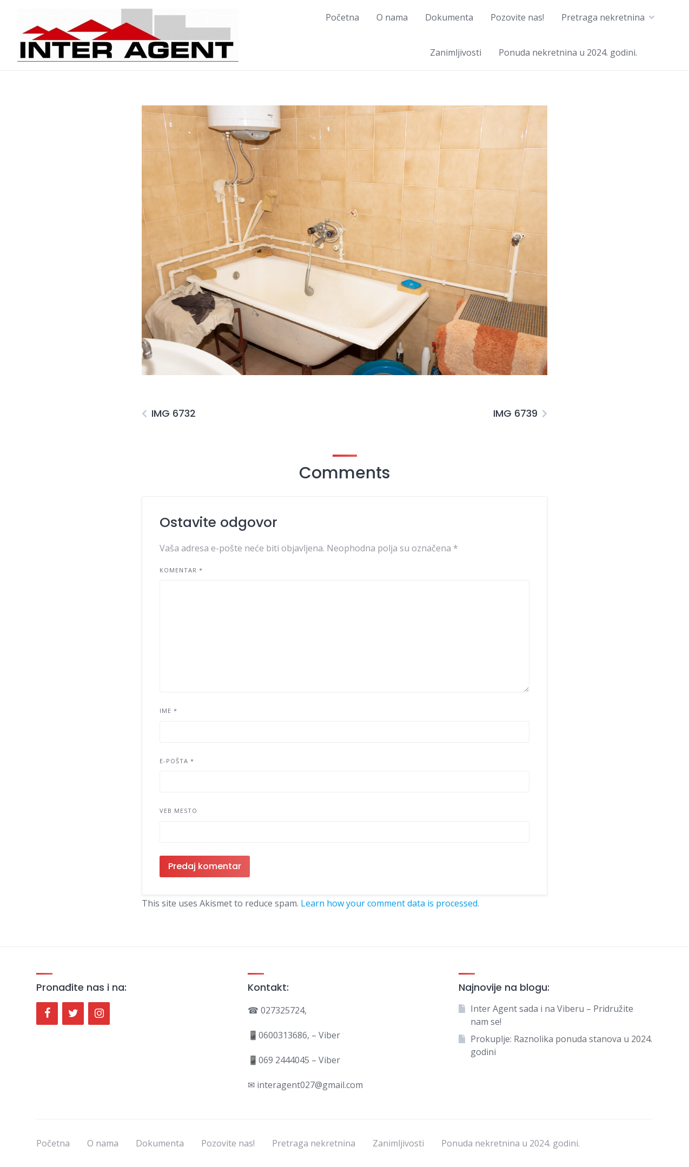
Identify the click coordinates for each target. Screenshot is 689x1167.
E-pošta (177, 761)
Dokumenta (449, 17)
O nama (392, 17)
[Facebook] (47, 1013)
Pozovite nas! (517, 17)
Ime (168, 710)
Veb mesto (178, 810)
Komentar (181, 570)
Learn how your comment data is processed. (390, 903)
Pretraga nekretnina (603, 17)
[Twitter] (73, 1013)
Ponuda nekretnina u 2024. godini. (568, 52)
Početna (342, 17)
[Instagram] (99, 1013)
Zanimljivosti (455, 52)
